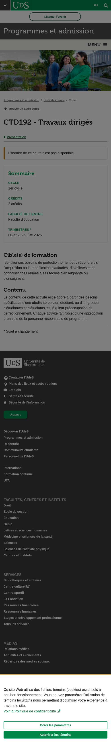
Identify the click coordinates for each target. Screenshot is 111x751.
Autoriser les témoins (55, 735)
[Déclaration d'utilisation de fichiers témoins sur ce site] (55, 713)
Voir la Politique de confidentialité (30, 711)
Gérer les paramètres (55, 725)
